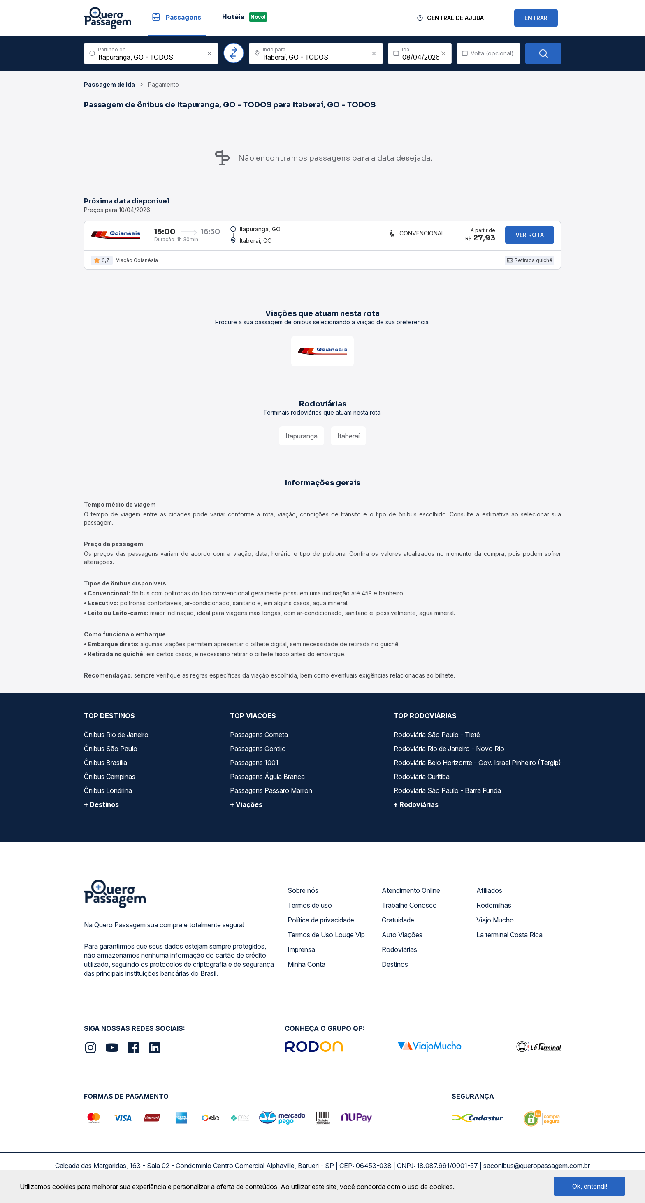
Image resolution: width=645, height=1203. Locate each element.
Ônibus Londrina (108, 796)
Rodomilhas (493, 911)
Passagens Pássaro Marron (271, 796)
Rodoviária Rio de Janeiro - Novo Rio (449, 754)
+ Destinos (101, 810)
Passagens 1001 (254, 768)
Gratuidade (398, 926)
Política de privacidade (321, 926)
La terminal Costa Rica (509, 940)
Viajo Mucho (495, 926)
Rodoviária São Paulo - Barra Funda (447, 796)
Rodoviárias (399, 955)
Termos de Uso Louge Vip (326, 940)
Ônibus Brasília (105, 768)
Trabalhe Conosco (409, 911)
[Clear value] (443, 53)
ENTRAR (536, 17)
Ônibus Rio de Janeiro (116, 740)
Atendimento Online (411, 896)
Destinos (395, 970)
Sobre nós (303, 896)
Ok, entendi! (589, 1186)
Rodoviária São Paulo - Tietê (437, 740)
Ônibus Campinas (109, 782)
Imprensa (301, 955)
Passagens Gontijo (258, 754)
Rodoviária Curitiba (422, 782)
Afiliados (489, 896)
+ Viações (246, 810)
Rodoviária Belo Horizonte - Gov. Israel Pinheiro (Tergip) (477, 768)
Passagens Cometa (259, 740)
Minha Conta (306, 970)
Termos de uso (310, 911)
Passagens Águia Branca (267, 782)
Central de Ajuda (455, 17)
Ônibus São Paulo (110, 754)
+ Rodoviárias (416, 810)
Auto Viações (402, 940)
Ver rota (529, 237)
